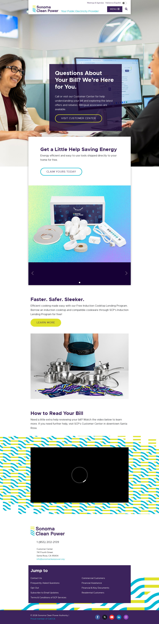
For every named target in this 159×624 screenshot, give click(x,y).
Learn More (46, 322)
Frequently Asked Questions (45, 583)
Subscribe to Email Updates (45, 592)
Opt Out (35, 588)
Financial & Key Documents (95, 588)
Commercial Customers (93, 578)
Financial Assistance (92, 583)
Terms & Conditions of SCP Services (48, 597)
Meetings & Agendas (95, 3)
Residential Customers (93, 592)
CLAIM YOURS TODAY (61, 171)
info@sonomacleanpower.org (51, 559)
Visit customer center (78, 118)
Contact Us (36, 578)
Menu (114, 9)
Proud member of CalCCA (43, 618)
